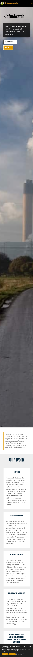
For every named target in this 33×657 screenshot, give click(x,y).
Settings (20, 654)
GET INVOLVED (9, 42)
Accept (5, 654)
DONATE (7, 47)
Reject (12, 654)
